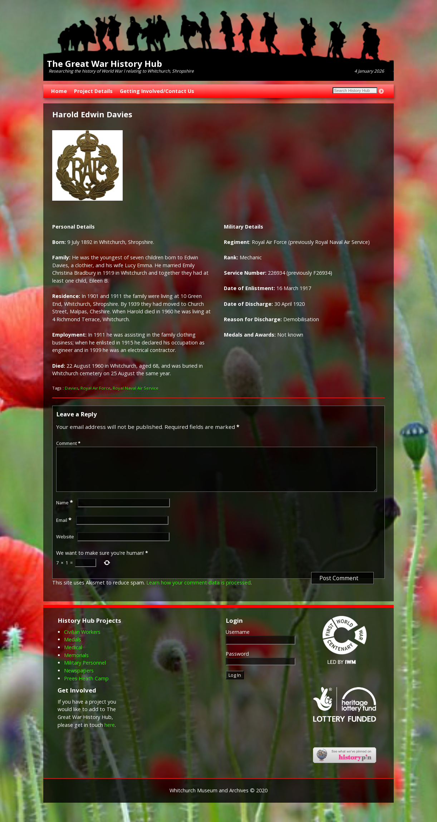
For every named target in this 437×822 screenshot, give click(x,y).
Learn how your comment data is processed (198, 591)
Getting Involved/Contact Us (157, 91)
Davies (71, 388)
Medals (72, 648)
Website (65, 545)
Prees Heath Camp (86, 687)
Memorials (76, 663)
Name (65, 511)
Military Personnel (85, 671)
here (109, 733)
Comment (69, 443)
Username (238, 640)
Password (237, 662)
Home (59, 91)
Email (64, 528)
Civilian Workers (82, 640)
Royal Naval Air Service (135, 388)
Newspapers (79, 679)
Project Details (93, 91)
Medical (73, 655)
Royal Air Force (95, 388)
